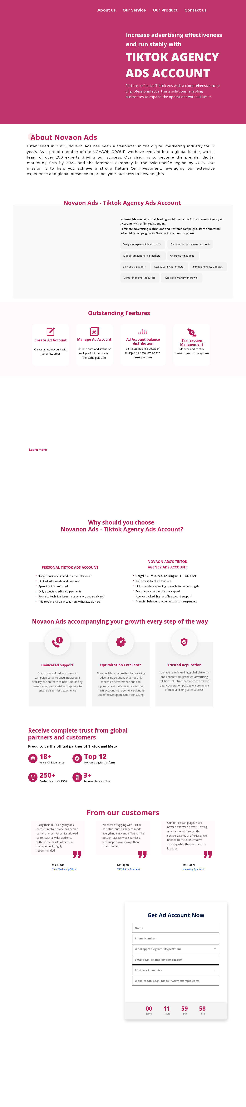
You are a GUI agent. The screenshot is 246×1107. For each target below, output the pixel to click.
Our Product (165, 10)
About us (106, 10)
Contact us (195, 10)
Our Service (134, 10)
